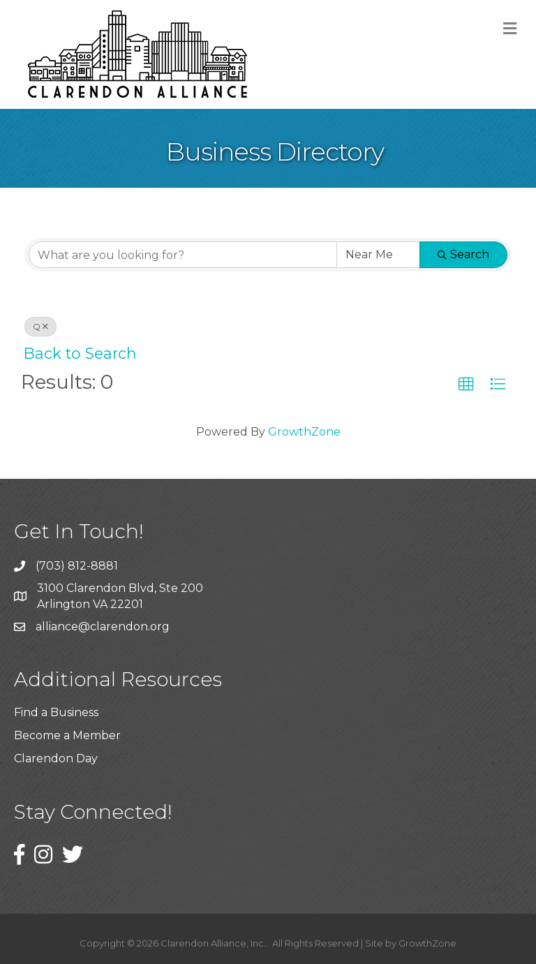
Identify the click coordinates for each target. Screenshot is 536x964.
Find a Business (56, 712)
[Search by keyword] (183, 255)
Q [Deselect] (40, 326)
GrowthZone (304, 431)
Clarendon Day (56, 758)
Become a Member (67, 735)
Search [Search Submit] (463, 254)
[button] (466, 385)
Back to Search (80, 353)
